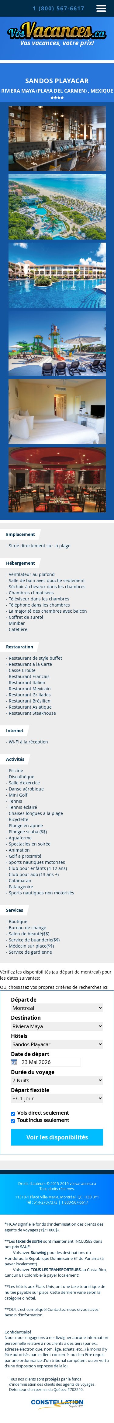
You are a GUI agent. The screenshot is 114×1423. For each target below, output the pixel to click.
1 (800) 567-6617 (59, 8)
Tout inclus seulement (42, 1120)
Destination (26, 1017)
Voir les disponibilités (57, 1137)
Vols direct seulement (42, 1112)
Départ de (23, 999)
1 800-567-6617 (74, 1202)
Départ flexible (30, 1090)
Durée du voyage (32, 1072)
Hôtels (19, 1036)
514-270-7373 (45, 1202)
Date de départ (30, 1054)
